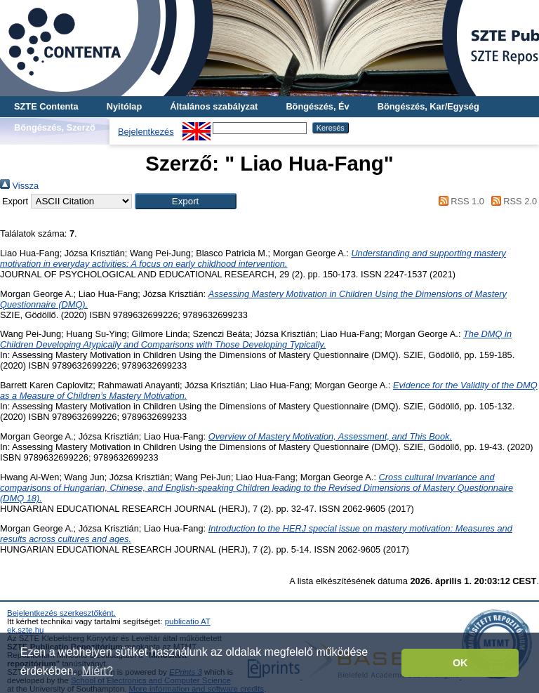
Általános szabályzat (214, 106)
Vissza (19, 185)
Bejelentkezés (146, 131)
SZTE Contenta (46, 106)
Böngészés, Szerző (54, 127)
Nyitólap (124, 106)
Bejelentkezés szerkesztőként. (61, 613)
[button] (186, 201)
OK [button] (460, 662)
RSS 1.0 (459, 201)
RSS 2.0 (511, 201)
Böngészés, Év (317, 106)
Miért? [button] (97, 671)
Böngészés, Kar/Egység (428, 106)
